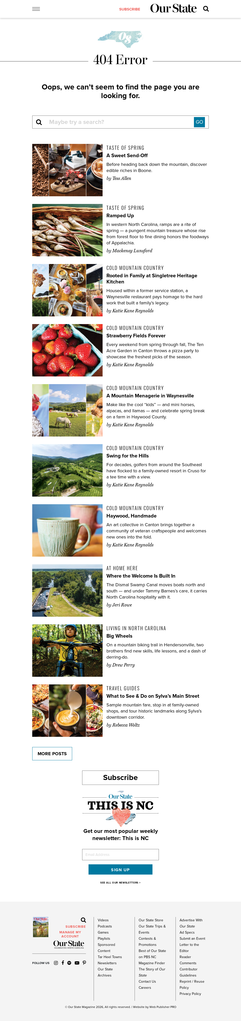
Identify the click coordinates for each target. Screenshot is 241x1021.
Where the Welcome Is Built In (141, 576)
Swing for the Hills (127, 456)
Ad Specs (187, 932)
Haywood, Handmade (131, 516)
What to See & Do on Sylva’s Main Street (152, 696)
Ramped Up (120, 216)
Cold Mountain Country (135, 267)
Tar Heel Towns (110, 957)
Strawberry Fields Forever (136, 336)
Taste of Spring (125, 147)
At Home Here (122, 567)
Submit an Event (192, 938)
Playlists (104, 938)
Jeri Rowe (122, 605)
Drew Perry (123, 665)
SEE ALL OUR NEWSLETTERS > (120, 882)
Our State (74, 1007)
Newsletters (107, 963)
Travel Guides (123, 688)
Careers (145, 987)
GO (199, 122)
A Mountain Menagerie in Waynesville (150, 396)
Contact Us (147, 981)
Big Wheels (119, 636)
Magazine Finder (152, 963)
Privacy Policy (190, 994)
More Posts (52, 753)
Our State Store (151, 920)
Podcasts (105, 926)
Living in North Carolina (136, 628)
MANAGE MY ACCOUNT (70, 934)
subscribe (129, 9)
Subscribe (120, 777)
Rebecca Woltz (126, 725)
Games (103, 932)
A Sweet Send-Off (127, 156)
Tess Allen (121, 178)
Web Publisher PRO (162, 1007)
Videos (103, 920)
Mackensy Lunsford (132, 251)
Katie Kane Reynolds (133, 311)
